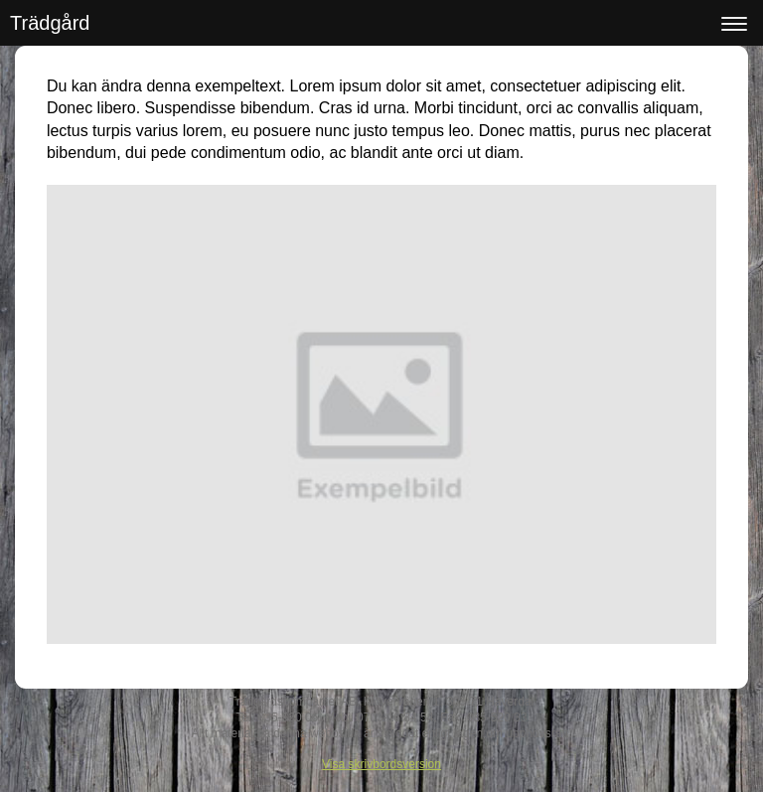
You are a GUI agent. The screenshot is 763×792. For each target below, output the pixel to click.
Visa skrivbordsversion (381, 764)
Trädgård (49, 23)
